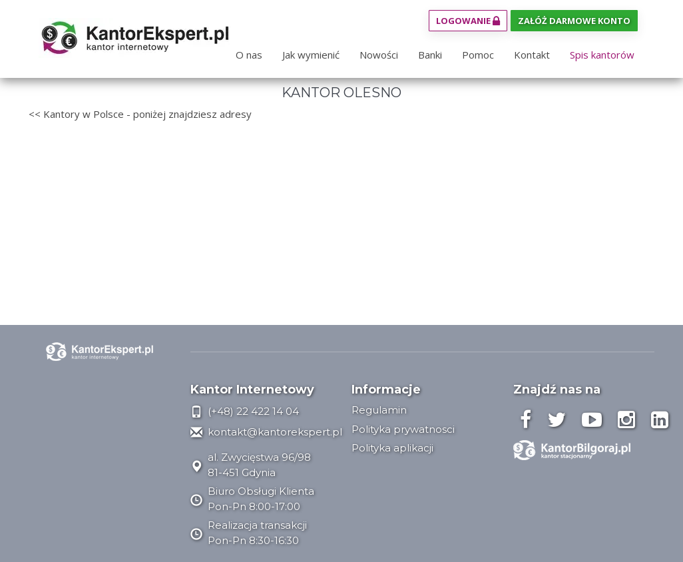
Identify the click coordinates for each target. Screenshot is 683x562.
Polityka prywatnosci (403, 429)
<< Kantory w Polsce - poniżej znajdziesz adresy (140, 114)
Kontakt (532, 54)
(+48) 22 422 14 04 (244, 411)
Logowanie (468, 21)
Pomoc (478, 54)
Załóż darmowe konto (574, 21)
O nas (249, 54)
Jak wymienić (311, 54)
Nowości (378, 54)
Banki (430, 54)
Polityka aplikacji (392, 447)
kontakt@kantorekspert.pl (266, 431)
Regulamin (379, 410)
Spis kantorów (602, 54)
